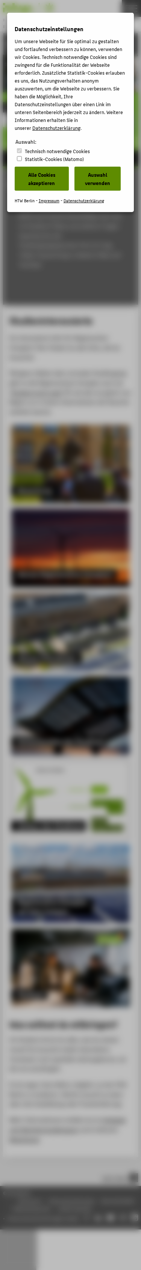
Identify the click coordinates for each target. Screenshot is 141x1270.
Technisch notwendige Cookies (57, 151)
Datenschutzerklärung (56, 128)
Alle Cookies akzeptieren (41, 178)
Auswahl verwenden (97, 178)
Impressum (49, 200)
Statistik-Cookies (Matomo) (54, 159)
